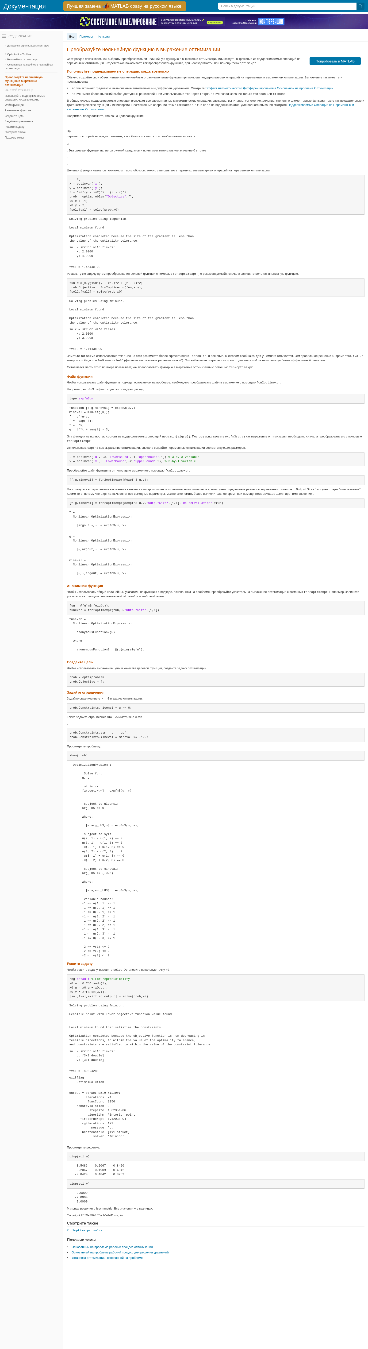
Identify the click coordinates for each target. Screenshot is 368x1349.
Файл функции (14, 105)
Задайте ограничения (19, 121)
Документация (25, 6)
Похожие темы (14, 137)
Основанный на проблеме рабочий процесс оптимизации (112, 1247)
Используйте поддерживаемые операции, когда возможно (25, 97)
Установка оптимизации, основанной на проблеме (107, 1258)
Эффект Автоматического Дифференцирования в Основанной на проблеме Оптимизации (269, 88)
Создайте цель (14, 116)
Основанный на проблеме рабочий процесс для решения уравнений (120, 1252)
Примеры (86, 36)
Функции (104, 36)
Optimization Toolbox (19, 54)
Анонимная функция (18, 110)
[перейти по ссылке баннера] (124, 6)
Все (71, 36)
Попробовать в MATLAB (335, 61)
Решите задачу (14, 126)
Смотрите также (15, 132)
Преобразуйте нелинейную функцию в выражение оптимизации (24, 81)
